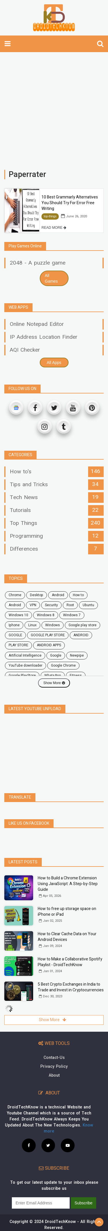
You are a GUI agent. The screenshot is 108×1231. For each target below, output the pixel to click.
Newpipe (77, 655)
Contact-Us (54, 1058)
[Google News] (16, 407)
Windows (52, 625)
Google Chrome (63, 665)
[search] (100, 44)
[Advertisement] (54, 108)
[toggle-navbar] (7, 44)
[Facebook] (35, 407)
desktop (36, 595)
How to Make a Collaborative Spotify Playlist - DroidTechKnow (70, 962)
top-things (50, 216)
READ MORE (53, 228)
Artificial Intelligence (25, 655)
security (51, 605)
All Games (51, 278)
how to (78, 595)
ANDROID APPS (49, 645)
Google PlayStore (22, 675)
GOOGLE (15, 635)
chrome (15, 595)
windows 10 (18, 615)
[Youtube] (73, 407)
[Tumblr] (63, 426)
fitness (76, 675)
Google (55, 655)
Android (15, 605)
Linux (32, 625)
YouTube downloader (25, 665)
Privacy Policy (54, 1066)
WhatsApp (52, 675)
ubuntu (88, 605)
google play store (82, 625)
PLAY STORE (18, 645)
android (58, 595)
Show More (54, 683)
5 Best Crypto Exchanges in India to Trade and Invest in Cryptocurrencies (71, 987)
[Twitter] (54, 407)
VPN (33, 605)
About (54, 1075)
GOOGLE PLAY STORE (48, 635)
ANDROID (80, 635)
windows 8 (45, 615)
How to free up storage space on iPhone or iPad (67, 911)
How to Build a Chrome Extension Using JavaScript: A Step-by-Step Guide (68, 884)
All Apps (54, 362)
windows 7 (72, 615)
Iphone (14, 625)
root (70, 605)
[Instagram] (44, 426)
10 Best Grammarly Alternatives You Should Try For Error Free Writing (69, 203)
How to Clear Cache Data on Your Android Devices (67, 937)
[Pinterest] (92, 407)
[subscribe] (41, 1203)
